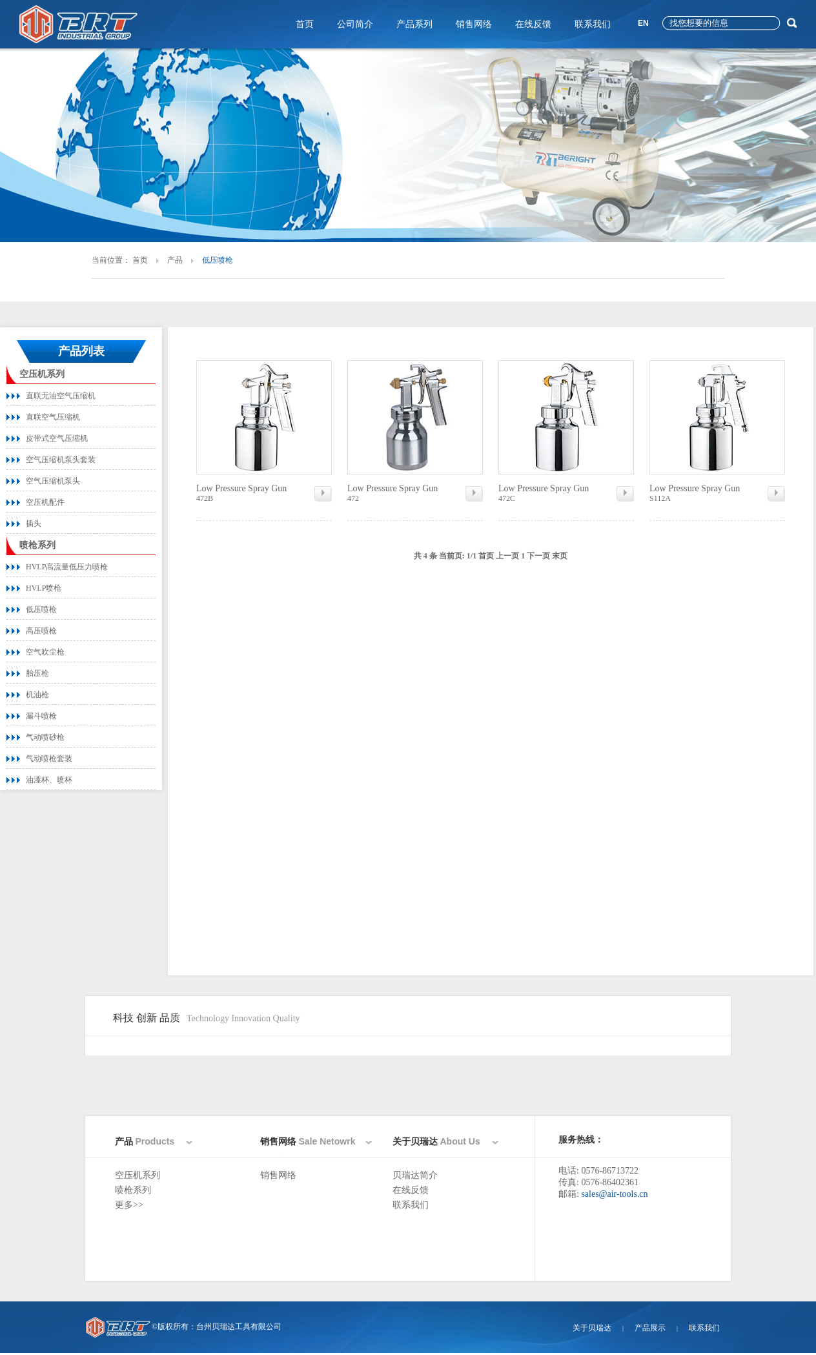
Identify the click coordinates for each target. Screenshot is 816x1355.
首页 (305, 24)
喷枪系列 (37, 545)
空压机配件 (45, 502)
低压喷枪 (41, 609)
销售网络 (474, 24)
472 (415, 493)
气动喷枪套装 (49, 758)
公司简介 (355, 24)
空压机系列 (42, 374)
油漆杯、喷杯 (49, 779)
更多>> (129, 1205)
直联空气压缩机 (53, 417)
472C (566, 493)
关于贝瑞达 (592, 1327)
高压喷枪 (41, 630)
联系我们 (593, 24)
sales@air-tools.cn (614, 1194)
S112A (717, 493)
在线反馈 (533, 24)
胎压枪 (37, 673)
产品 (175, 260)
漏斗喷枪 (41, 715)
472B (264, 493)
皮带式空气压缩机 (57, 438)
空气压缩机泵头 (53, 480)
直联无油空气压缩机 (61, 395)
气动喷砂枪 (45, 737)
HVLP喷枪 (43, 588)
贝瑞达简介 (415, 1175)
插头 (33, 523)
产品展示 (650, 1327)
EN (643, 23)
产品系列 (414, 24)
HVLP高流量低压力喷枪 (67, 566)
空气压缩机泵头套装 (61, 459)
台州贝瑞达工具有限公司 (238, 1326)
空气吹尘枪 (45, 652)
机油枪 (37, 694)
